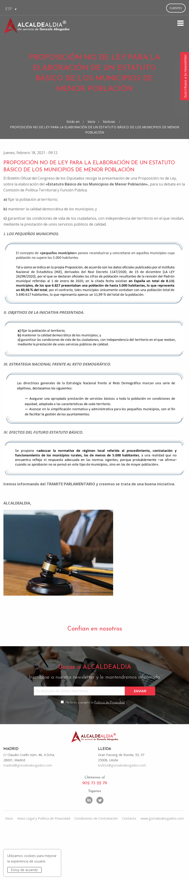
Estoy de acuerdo (24, 870)
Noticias (109, 157)
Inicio (91, 157)
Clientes (176, 8)
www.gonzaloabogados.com (162, 869)
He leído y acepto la (95, 752)
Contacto (129, 869)
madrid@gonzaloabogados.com (27, 815)
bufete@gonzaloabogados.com (122, 815)
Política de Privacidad (109, 752)
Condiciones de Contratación (96, 869)
